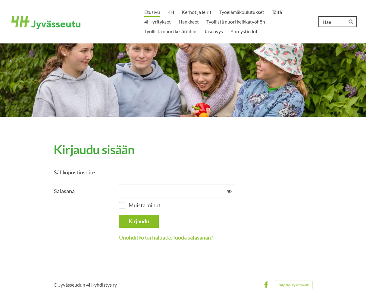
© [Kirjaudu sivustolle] (56, 285)
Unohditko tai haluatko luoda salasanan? (166, 237)
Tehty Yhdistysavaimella (293, 285)
